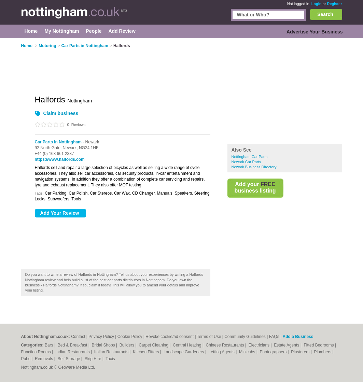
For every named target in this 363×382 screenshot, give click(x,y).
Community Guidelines (245, 336)
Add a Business (297, 336)
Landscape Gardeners (184, 352)
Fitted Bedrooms (319, 345)
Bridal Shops (104, 345)
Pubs (26, 358)
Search (325, 14)
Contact (78, 336)
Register (334, 4)
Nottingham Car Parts (250, 157)
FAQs (274, 336)
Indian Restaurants (73, 352)
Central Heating (188, 345)
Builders (128, 345)
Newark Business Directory (254, 167)
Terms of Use (209, 336)
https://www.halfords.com (60, 159)
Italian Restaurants (111, 352)
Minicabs (247, 352)
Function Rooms (36, 352)
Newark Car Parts (246, 162)
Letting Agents (222, 352)
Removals (44, 358)
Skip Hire (93, 358)
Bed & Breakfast (73, 345)
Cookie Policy (129, 336)
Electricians (260, 345)
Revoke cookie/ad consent (169, 336)
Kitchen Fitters (146, 352)
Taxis (110, 358)
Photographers (274, 352)
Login (316, 4)
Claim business (61, 113)
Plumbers (323, 352)
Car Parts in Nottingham (58, 142)
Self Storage (69, 358)
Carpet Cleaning (154, 345)
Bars (49, 345)
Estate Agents (287, 345)
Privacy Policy (101, 336)
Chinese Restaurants (225, 345)
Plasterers (300, 352)
